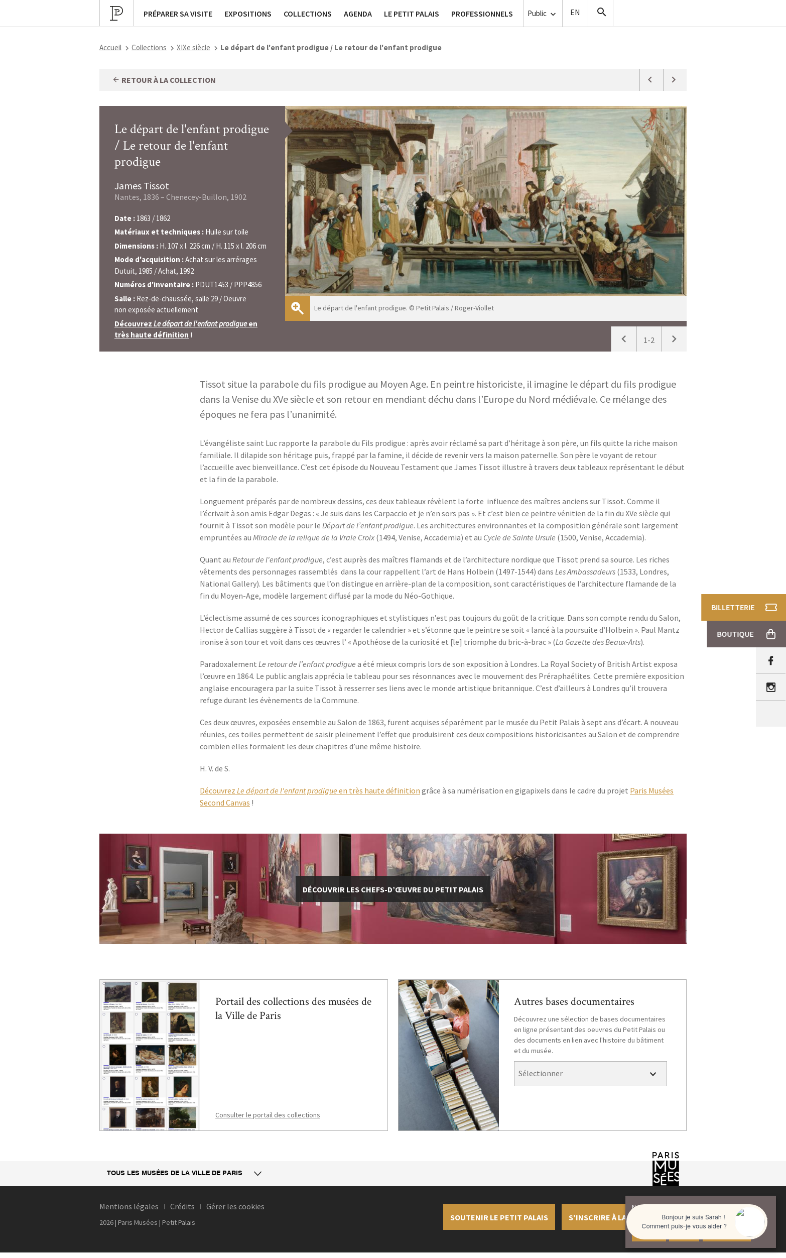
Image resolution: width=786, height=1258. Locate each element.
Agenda (358, 14)
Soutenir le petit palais (499, 1217)
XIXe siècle (193, 47)
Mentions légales (129, 1206)
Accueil (110, 47)
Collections (149, 47)
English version (575, 13)
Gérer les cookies (235, 1206)
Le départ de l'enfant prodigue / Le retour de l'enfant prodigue (191, 145)
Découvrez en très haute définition (310, 790)
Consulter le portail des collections (267, 1114)
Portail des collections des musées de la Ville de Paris (293, 1008)
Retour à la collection (164, 80)
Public (543, 14)
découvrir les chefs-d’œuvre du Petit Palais (393, 889)
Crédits (182, 1206)
